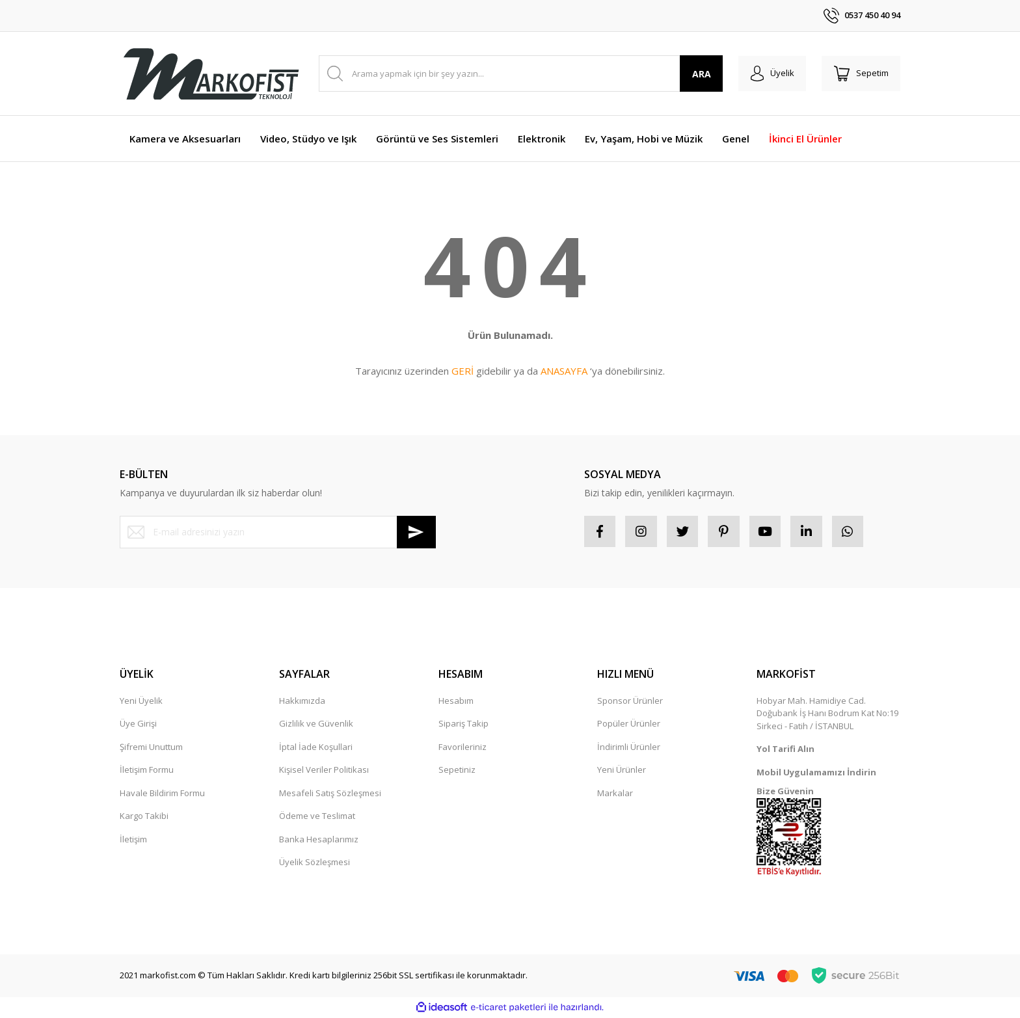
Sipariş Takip (463, 724)
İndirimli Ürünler (628, 748)
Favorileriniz (462, 748)
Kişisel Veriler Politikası (324, 771)
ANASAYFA (564, 370)
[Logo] (211, 73)
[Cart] (860, 73)
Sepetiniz (457, 771)
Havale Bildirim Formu (162, 794)
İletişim (133, 840)
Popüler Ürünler (628, 724)
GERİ (462, 370)
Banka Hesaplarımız (318, 840)
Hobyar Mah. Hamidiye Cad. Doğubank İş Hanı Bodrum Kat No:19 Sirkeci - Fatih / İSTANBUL (827, 714)
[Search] (519, 73)
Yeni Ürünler (621, 771)
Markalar (615, 794)
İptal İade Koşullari (316, 748)
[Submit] (416, 532)
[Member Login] (769, 73)
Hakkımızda (302, 702)
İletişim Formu (147, 771)
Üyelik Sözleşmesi (314, 863)
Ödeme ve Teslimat (317, 817)
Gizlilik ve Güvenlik (316, 724)
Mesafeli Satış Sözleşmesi (330, 794)
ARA (697, 74)
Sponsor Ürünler (630, 702)
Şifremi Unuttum (151, 748)
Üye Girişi (138, 724)
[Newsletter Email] (278, 532)
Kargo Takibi (144, 817)
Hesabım (456, 702)
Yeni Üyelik (141, 702)
